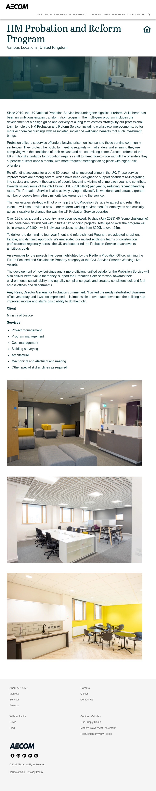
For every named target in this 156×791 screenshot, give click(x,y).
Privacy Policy (35, 771)
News (13, 722)
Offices (84, 693)
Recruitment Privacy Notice (96, 733)
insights (80, 14)
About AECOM (18, 687)
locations (135, 14)
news (106, 14)
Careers (85, 687)
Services (15, 699)
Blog (12, 727)
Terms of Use (17, 771)
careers (95, 14)
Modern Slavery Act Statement (98, 727)
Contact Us (86, 699)
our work (62, 14)
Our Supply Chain (90, 722)
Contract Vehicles (90, 716)
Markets (14, 693)
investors (118, 14)
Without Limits (18, 716)
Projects (14, 705)
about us (44, 14)
